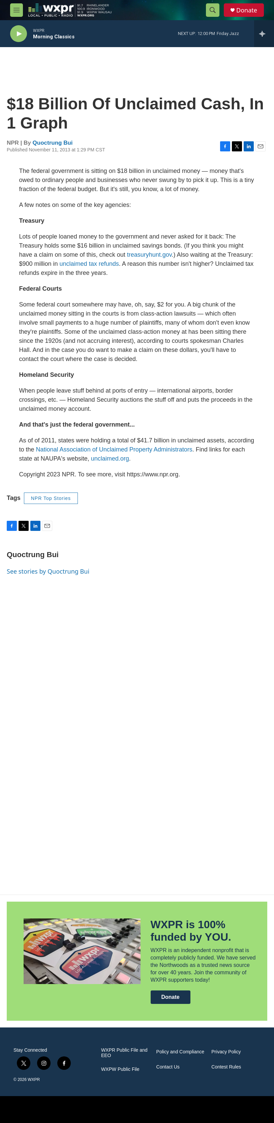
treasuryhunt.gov (149, 254)
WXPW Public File (120, 1069)
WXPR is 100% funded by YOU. (191, 930)
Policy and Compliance (180, 1051)
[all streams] (264, 33)
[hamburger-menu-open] (16, 10)
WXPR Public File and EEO (124, 1053)
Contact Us (168, 1067)
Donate (246, 10)
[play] (18, 34)
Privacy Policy (226, 1051)
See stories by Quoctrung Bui (48, 571)
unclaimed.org (110, 458)
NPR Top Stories (51, 498)
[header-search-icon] (212, 10)
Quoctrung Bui (53, 143)
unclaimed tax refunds (89, 263)
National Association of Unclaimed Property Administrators (114, 449)
